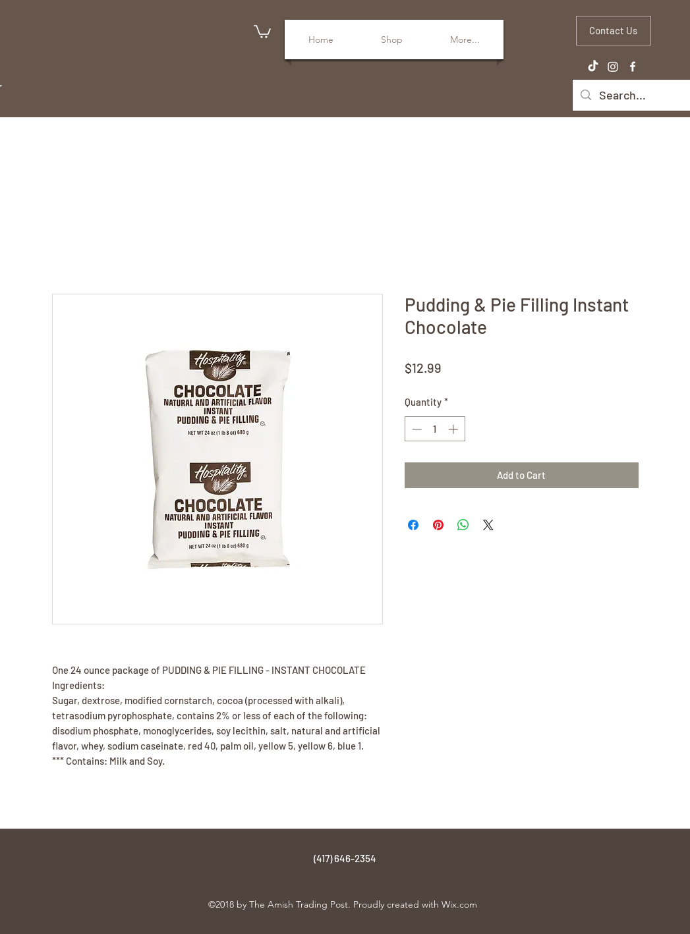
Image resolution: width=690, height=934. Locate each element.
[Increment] (454, 429)
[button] (262, 31)
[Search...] (641, 95)
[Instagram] (612, 66)
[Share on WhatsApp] (463, 525)
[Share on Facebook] (413, 525)
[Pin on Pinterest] (438, 525)
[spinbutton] (435, 429)
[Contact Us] (613, 30)
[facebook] (632, 66)
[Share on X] (488, 525)
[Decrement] (415, 429)
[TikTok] (593, 66)
